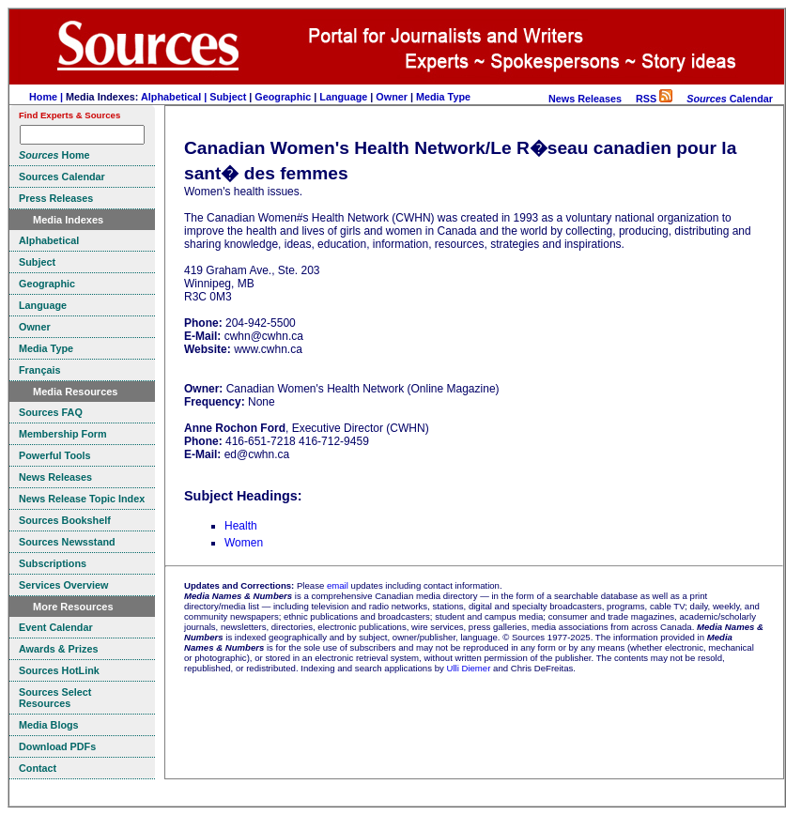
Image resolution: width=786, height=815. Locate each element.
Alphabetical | (175, 96)
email (337, 585)
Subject (227, 96)
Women (243, 542)
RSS (654, 98)
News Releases (585, 98)
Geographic (282, 96)
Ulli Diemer (468, 668)
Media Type (443, 96)
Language (343, 96)
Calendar (729, 98)
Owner (392, 96)
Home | (47, 96)
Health (240, 525)
